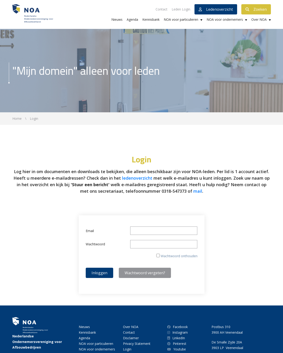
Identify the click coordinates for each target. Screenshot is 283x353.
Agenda (132, 19)
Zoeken (256, 9)
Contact (161, 9)
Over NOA (259, 19)
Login (127, 349)
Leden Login (181, 9)
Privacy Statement (136, 343)
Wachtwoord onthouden (179, 256)
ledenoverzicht (137, 178)
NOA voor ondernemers (225, 19)
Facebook (177, 327)
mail (197, 191)
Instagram (177, 332)
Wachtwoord (95, 244)
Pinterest (176, 343)
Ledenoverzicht (216, 9)
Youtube (176, 349)
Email (90, 231)
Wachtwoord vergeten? (145, 272)
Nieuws (117, 19)
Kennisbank (151, 19)
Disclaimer (131, 338)
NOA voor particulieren (181, 19)
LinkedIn (176, 338)
